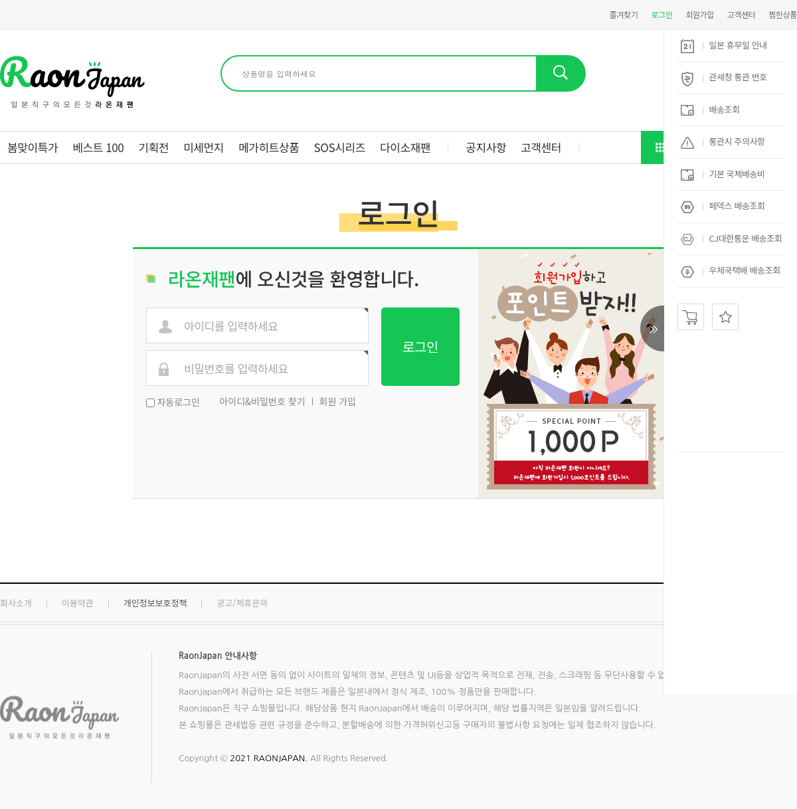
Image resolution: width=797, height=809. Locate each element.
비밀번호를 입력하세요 (236, 369)
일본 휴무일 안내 (724, 45)
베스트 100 (98, 147)
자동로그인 (178, 401)
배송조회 (710, 109)
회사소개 (16, 602)
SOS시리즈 (339, 147)
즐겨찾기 (624, 14)
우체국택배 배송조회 (730, 270)
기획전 (153, 147)
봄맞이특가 (32, 147)
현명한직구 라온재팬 (72, 82)
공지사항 (486, 147)
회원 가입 (337, 401)
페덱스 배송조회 (723, 205)
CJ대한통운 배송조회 (731, 238)
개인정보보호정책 (155, 602)
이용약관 (78, 602)
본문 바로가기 (0, 0)
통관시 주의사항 (723, 141)
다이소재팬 (405, 147)
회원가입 (699, 14)
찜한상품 (782, 14)
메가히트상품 (268, 147)
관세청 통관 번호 (724, 76)
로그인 (661, 14)
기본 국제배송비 (723, 173)
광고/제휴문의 (242, 602)
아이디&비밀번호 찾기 (262, 401)
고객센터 (741, 14)
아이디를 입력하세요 (231, 326)
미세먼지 (203, 147)
